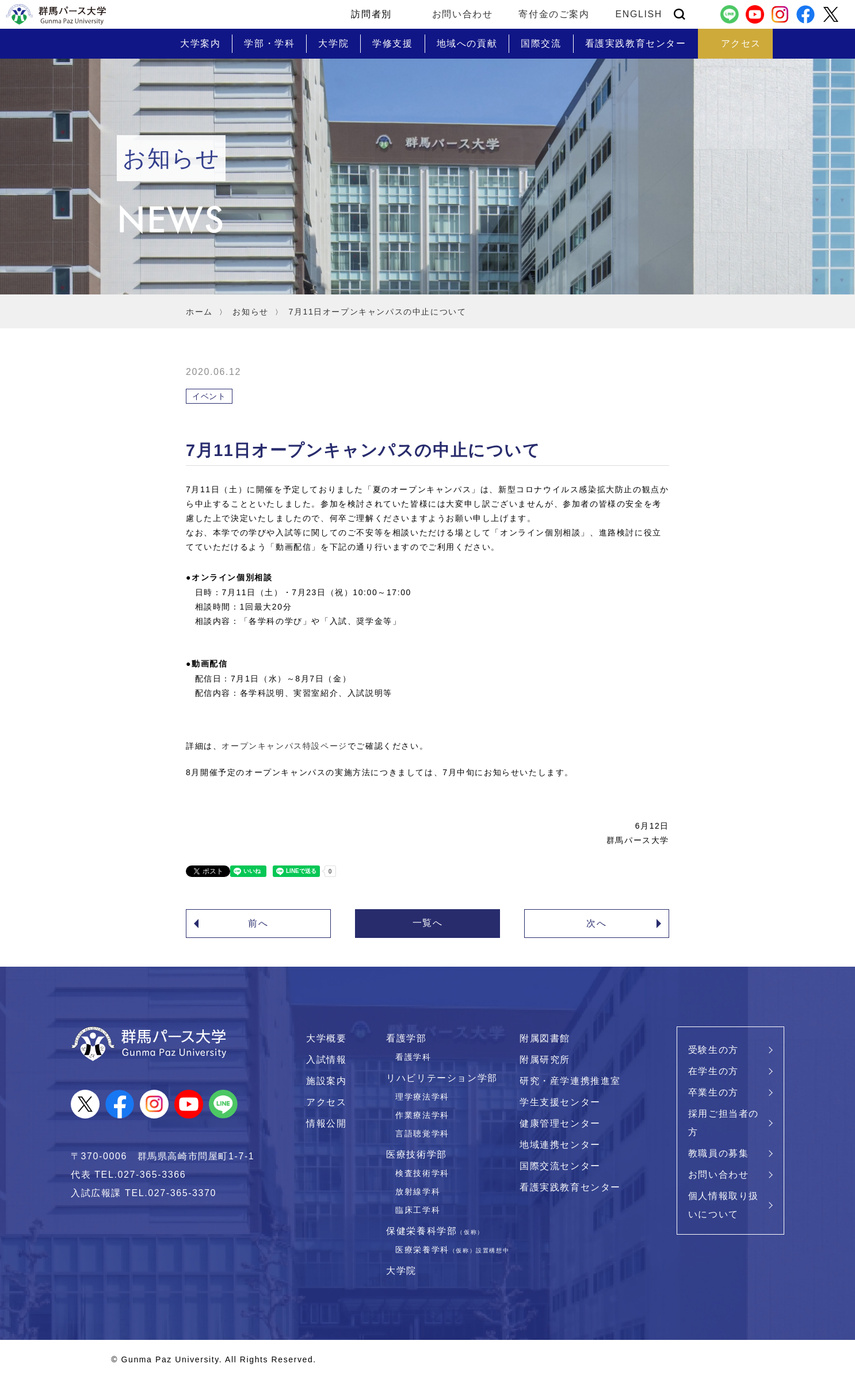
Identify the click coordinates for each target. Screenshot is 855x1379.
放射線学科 (417, 1191)
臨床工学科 (417, 1210)
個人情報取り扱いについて (723, 1205)
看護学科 (413, 1057)
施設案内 (326, 1081)
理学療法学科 (422, 1096)
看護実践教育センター (570, 1187)
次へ (596, 923)
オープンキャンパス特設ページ (284, 745)
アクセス (326, 1102)
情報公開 (326, 1123)
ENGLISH (639, 14)
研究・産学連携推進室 (570, 1081)
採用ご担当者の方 (723, 1123)
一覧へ (428, 923)
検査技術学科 (422, 1173)
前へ (258, 923)
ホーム (199, 311)
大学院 (401, 1270)
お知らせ (250, 311)
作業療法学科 (422, 1115)
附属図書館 (545, 1038)
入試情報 (326, 1059)
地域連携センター (560, 1145)
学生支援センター (560, 1102)
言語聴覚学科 (422, 1133)
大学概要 (326, 1038)
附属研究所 (545, 1059)
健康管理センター (560, 1123)
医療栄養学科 (452, 1249)
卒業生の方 (713, 1092)
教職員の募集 (718, 1153)
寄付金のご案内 (553, 14)
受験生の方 (713, 1050)
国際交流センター (560, 1166)
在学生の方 (713, 1071)
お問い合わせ (462, 14)
